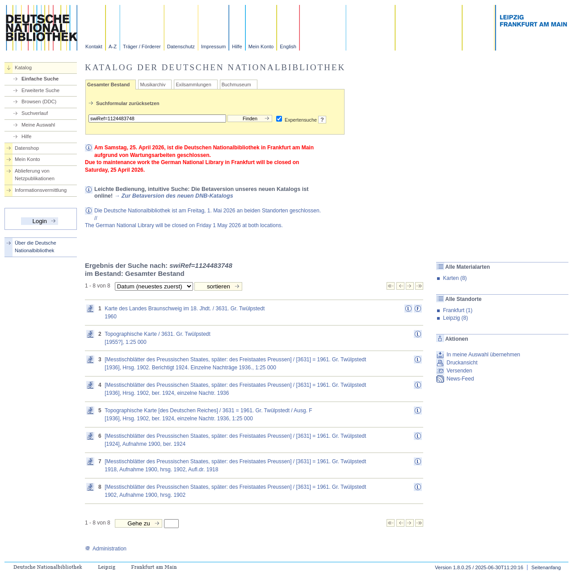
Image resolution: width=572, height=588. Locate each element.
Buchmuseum (236, 84)
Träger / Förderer (142, 46)
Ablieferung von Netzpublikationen (35, 174)
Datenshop (27, 148)
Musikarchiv (152, 84)
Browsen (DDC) (38, 101)
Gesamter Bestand (108, 84)
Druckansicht (461, 363)
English (288, 46)
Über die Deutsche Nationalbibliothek (35, 246)
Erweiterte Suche (40, 90)
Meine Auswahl (38, 124)
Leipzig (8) (455, 318)
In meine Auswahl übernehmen (483, 354)
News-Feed (460, 379)
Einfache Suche (40, 78)
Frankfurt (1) (457, 310)
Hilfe (237, 46)
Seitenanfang (546, 567)
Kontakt (93, 46)
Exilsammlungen (193, 84)
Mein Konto (261, 46)
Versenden (459, 371)
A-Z (113, 46)
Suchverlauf (34, 113)
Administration (105, 549)
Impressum (213, 46)
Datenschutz (181, 46)
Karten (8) (455, 278)
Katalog (23, 67)
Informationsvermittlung (41, 190)
